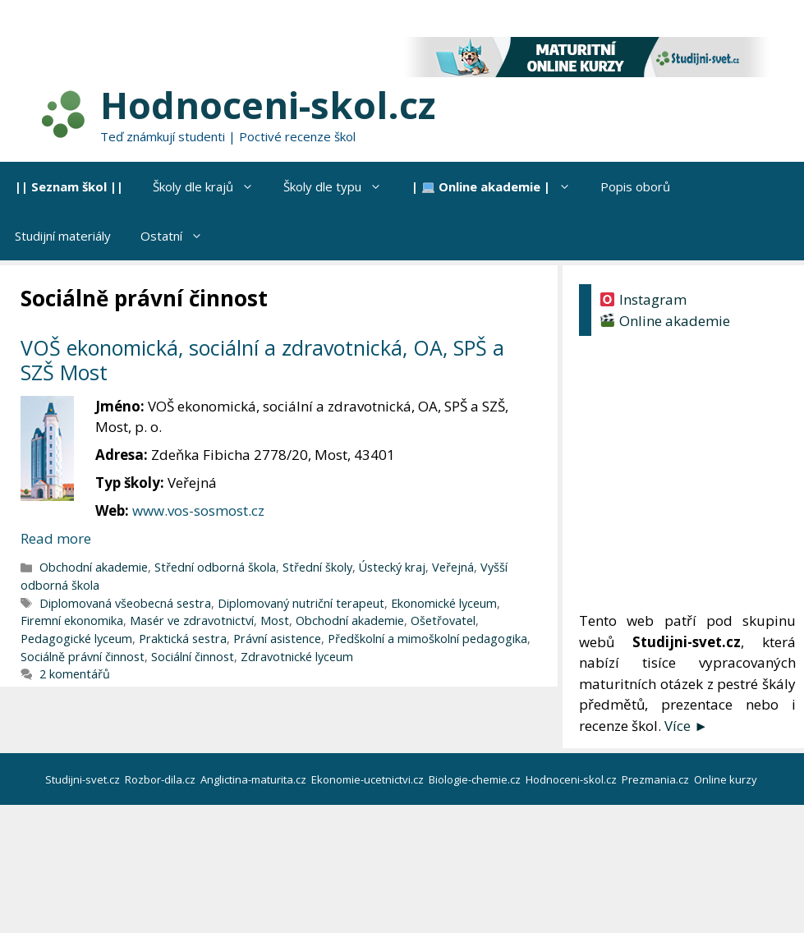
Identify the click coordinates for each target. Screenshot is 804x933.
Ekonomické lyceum (444, 603)
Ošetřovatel (443, 620)
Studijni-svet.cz (83, 779)
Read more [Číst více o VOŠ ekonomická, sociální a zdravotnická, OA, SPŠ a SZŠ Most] (56, 538)
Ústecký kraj (392, 567)
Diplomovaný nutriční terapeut (301, 603)
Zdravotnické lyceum (297, 656)
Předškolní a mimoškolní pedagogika (427, 638)
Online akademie (664, 320)
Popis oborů (635, 186)
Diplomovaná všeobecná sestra (125, 603)
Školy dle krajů (211, 186)
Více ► (686, 725)
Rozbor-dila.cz (161, 779)
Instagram (643, 299)
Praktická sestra (183, 638)
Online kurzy (727, 779)
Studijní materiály (63, 236)
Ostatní (179, 235)
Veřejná (453, 567)
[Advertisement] (687, 476)
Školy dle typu (340, 186)
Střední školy (317, 567)
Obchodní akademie (93, 567)
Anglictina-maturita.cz (254, 779)
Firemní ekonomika (72, 620)
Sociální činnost (192, 656)
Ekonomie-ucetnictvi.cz (368, 779)
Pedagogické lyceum (76, 638)
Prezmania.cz (656, 779)
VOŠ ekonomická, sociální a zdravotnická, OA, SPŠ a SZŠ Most (262, 359)
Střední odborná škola (215, 567)
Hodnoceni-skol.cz (267, 105)
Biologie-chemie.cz (476, 779)
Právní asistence (277, 638)
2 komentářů (74, 674)
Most (274, 620)
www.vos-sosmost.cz (198, 510)
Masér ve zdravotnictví (192, 620)
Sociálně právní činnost (83, 656)
